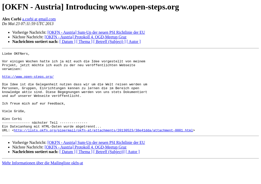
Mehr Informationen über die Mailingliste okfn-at (42, 179)
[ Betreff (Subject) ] (109, 41)
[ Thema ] (84, 41)
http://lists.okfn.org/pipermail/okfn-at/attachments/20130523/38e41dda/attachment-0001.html (103, 146)
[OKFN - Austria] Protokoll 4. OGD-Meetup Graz (85, 37)
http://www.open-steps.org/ (28, 81)
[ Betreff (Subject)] (108, 168)
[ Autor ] (134, 41)
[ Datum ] (67, 41)
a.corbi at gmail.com (39, 19)
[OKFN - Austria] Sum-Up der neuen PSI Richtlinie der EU (96, 32)
